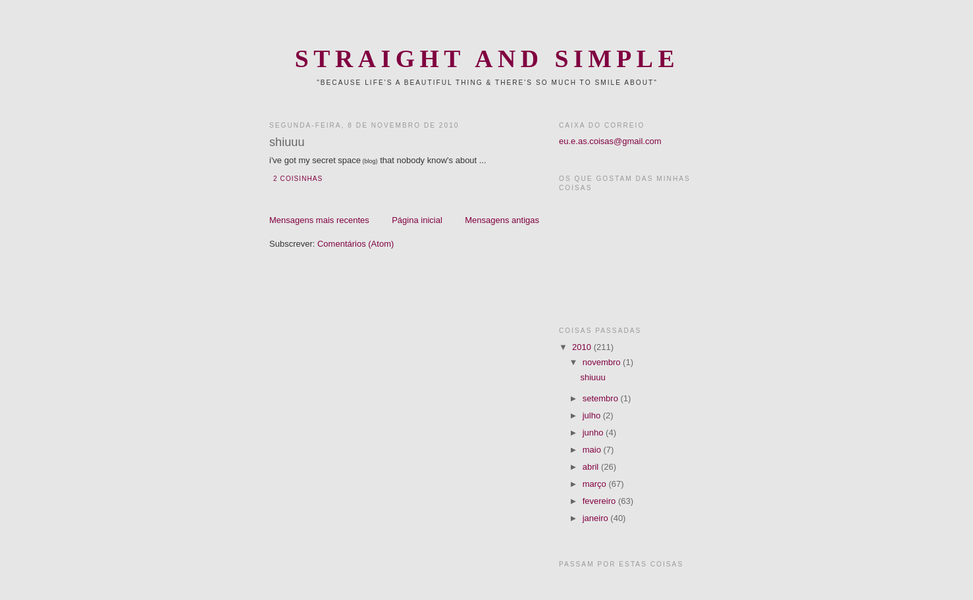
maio (593, 450)
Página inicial (417, 220)
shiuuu (287, 142)
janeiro (597, 518)
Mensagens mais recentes (319, 220)
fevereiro (600, 501)
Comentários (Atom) (355, 244)
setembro (602, 398)
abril (592, 467)
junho (594, 433)
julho (593, 415)
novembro (603, 362)
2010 (583, 347)
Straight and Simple (487, 58)
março (596, 484)
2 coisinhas (298, 178)
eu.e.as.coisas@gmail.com (610, 141)
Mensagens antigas (502, 220)
